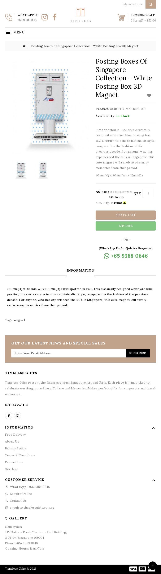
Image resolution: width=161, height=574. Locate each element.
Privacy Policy (15, 448)
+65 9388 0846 (27, 487)
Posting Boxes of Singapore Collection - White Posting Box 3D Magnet (85, 46)
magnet (19, 320)
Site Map (11, 469)
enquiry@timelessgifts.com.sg (32, 507)
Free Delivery (15, 434)
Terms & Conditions (20, 455)
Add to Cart (126, 215)
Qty (137, 193)
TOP (152, 565)
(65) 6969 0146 (27, 543)
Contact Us (18, 500)
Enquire (126, 226)
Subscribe (136, 353)
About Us (12, 441)
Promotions (14, 462)
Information (81, 270)
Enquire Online (21, 493)
